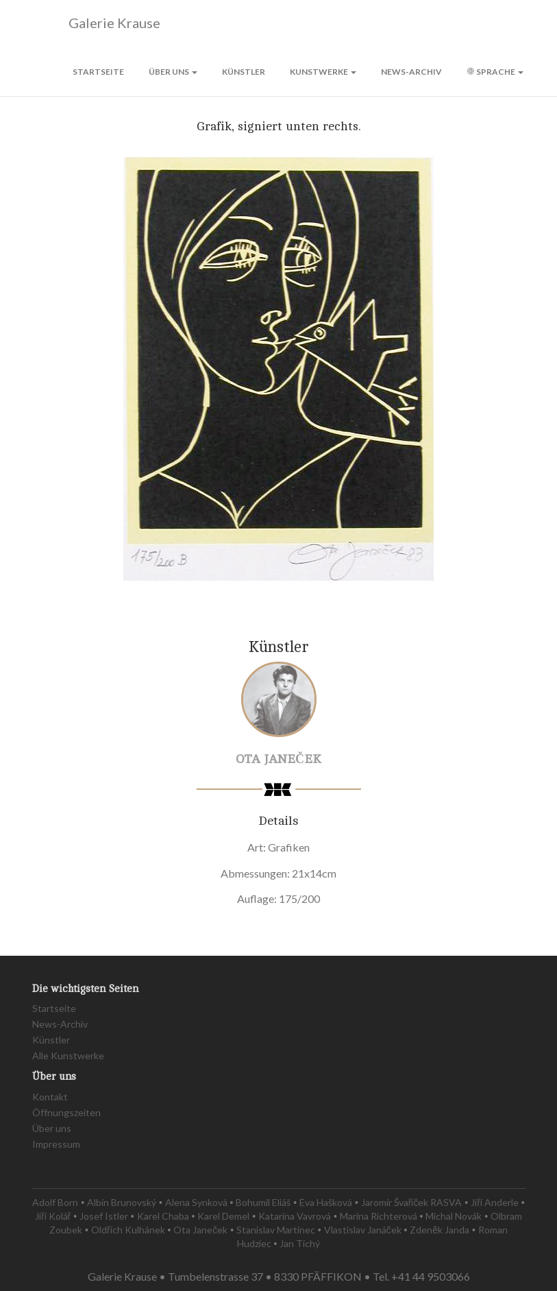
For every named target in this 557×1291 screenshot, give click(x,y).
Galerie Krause (96, 23)
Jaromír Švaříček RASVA (411, 1202)
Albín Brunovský (121, 1202)
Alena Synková (196, 1202)
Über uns (173, 72)
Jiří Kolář (53, 1216)
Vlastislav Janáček (362, 1229)
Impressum (56, 1144)
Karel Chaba (163, 1216)
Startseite (98, 72)
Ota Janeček (278, 759)
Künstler (243, 72)
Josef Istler (103, 1216)
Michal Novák (453, 1216)
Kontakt (50, 1096)
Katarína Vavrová (294, 1216)
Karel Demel (223, 1216)
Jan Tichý (300, 1243)
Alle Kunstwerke (68, 1055)
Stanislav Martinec (275, 1229)
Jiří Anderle (495, 1202)
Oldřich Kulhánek (128, 1229)
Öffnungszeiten (66, 1112)
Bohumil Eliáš (263, 1202)
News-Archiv (411, 72)
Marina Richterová (378, 1216)
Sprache (495, 72)
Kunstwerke (323, 72)
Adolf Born (55, 1202)
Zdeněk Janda (439, 1229)
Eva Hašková (325, 1202)
